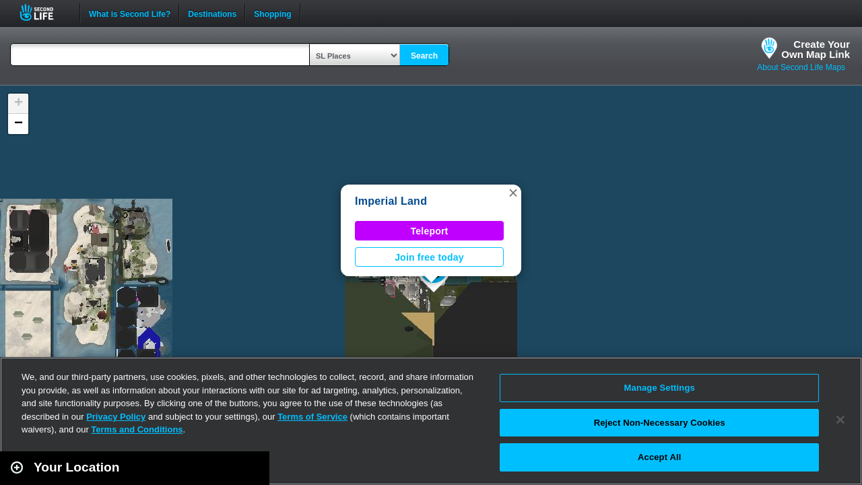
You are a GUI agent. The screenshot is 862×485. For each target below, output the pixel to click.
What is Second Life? (129, 12)
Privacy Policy (115, 417)
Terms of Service (312, 417)
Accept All (659, 457)
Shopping (272, 12)
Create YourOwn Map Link (815, 49)
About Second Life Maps (801, 67)
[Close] (840, 419)
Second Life (44, 12)
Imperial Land (391, 201)
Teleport (430, 231)
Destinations (212, 12)
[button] (513, 193)
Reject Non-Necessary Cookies (659, 423)
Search (424, 56)
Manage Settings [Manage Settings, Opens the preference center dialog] (659, 388)
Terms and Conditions (137, 429)
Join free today (429, 257)
